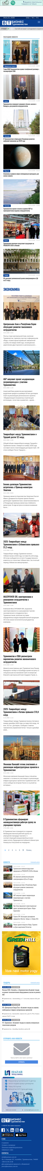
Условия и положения (8, 1145)
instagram (17, 1130)
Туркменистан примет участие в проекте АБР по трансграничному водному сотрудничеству (17, 210)
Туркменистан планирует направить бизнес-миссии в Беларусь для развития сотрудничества (19, 105)
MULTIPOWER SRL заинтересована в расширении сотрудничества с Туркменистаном (18, 599)
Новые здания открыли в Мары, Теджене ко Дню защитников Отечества (25, 925)
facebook (3, 1130)
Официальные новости (10, 66)
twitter (8, 1130)
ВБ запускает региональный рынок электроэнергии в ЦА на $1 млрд (20, 279)
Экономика (7, 136)
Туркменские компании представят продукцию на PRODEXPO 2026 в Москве (18, 244)
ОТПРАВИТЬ (21, 1062)
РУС (37, 18)
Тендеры (6, 982)
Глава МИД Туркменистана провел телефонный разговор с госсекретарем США (21, 70)
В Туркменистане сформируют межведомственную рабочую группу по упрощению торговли (19, 822)
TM (32, 18)
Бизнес (6, 101)
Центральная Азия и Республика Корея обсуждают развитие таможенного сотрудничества (19, 327)
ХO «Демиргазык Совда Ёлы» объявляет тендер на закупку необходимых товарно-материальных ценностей (20, 1008)
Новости (6, 862)
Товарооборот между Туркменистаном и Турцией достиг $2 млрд (20, 436)
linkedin (12, 1130)
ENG (27, 18)
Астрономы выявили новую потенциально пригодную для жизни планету (21, 175)
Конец (28, 850)
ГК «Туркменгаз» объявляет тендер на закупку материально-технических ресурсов (21, 1023)
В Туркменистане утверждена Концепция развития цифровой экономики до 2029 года (19, 140)
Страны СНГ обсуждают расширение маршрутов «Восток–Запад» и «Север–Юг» (26, 917)
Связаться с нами (7, 1150)
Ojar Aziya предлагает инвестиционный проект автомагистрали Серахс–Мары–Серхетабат (24, 908)
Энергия (6, 275)
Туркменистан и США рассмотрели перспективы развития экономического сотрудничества (19, 659)
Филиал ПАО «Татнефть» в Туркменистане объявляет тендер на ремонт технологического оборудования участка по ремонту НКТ (21, 992)
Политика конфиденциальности (12, 1147)
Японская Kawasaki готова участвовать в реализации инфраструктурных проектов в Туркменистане (21, 767)
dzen (21, 1130)
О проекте (5, 1143)
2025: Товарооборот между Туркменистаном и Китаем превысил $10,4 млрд (21, 712)
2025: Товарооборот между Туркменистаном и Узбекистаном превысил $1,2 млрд (21, 544)
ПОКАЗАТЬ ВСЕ (35, 862)
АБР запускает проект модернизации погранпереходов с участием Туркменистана (18, 382)
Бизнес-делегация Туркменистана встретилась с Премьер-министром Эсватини (17, 487)
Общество (6, 171)
